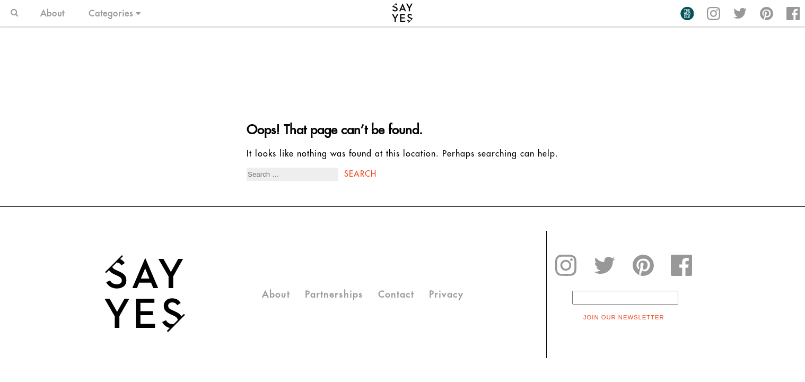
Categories (115, 13)
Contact (396, 294)
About (52, 13)
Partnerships (334, 294)
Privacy (446, 294)
